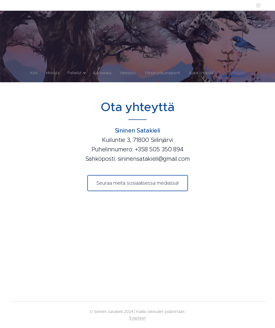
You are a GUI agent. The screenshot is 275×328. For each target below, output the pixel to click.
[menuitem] (34, 73)
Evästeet (137, 318)
